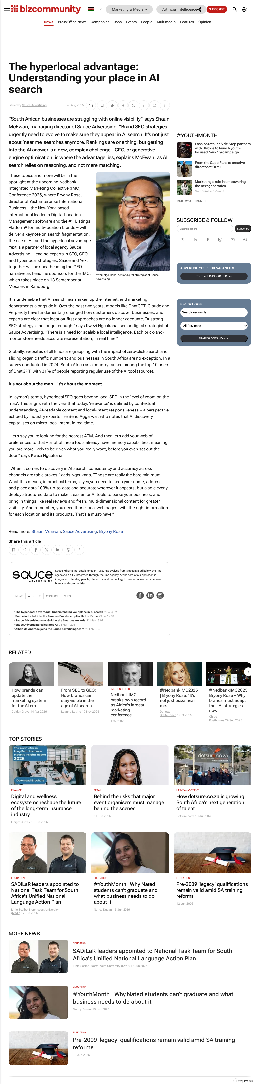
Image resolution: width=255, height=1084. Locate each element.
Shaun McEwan (46, 531)
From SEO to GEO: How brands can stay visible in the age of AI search (78, 698)
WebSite (69, 596)
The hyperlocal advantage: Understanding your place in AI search (59, 612)
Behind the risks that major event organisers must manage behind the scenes (129, 802)
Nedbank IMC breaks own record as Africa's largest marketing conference (128, 704)
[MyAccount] (245, 9)
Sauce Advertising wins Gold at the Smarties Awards (50, 620)
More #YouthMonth (191, 201)
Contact (52, 596)
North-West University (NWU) (110, 966)
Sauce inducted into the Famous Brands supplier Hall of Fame (56, 616)
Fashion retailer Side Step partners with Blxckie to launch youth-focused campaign (223, 148)
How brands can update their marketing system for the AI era (29, 698)
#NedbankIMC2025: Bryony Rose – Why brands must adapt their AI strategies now (228, 700)
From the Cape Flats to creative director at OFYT (220, 165)
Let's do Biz (244, 1081)
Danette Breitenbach (168, 713)
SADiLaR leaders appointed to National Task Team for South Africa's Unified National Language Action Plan (45, 893)
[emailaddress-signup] (205, 228)
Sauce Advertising (34, 105)
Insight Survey (20, 822)
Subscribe (217, 9)
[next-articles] (248, 671)
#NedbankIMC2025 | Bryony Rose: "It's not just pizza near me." (179, 698)
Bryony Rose (111, 531)
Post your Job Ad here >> (214, 276)
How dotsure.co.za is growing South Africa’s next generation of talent (210, 802)
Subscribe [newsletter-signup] (243, 228)
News (19, 596)
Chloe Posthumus (216, 718)
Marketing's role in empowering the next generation (220, 184)
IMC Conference (121, 689)
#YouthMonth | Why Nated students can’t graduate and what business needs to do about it (126, 893)
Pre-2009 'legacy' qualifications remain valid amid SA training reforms (212, 890)
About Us (34, 596)
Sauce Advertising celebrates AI (36, 624)
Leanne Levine (71, 711)
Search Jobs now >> (213, 338)
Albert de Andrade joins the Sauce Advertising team (49, 629)
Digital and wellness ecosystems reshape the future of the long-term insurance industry (46, 805)
